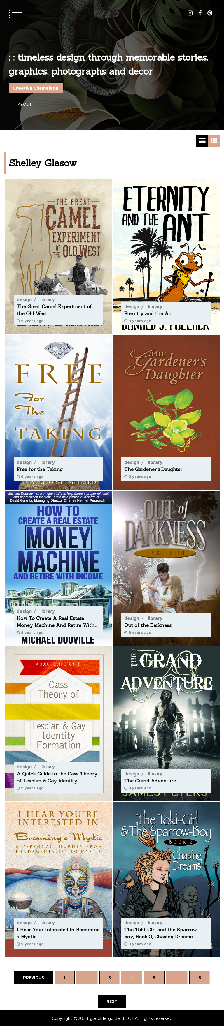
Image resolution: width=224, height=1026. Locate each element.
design (24, 299)
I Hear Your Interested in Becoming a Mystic (58, 933)
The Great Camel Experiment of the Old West (54, 310)
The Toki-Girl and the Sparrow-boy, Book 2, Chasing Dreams (161, 933)
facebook (199, 13)
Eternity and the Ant (148, 313)
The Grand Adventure (150, 781)
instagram (190, 13)
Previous (33, 977)
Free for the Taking (40, 469)
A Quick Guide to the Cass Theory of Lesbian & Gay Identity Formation (57, 777)
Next (112, 1001)
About (25, 104)
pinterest (209, 13)
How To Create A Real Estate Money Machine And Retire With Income (55, 621)
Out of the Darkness (148, 625)
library (47, 299)
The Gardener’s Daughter (153, 469)
